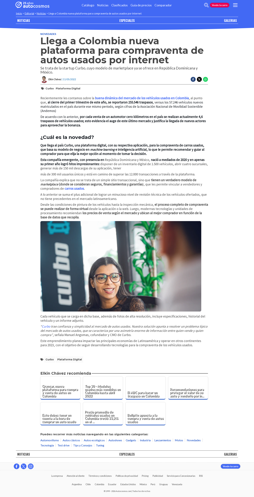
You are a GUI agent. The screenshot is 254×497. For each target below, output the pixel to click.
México (143, 484)
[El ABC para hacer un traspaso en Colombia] (145, 388)
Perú (153, 484)
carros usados (74, 188)
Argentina (77, 484)
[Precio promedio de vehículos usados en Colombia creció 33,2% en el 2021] (103, 413)
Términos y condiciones (100, 475)
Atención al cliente (75, 475)
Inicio (19, 13)
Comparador (163, 5)
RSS (201, 475)
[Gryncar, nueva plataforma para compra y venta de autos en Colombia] (60, 388)
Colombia (99, 484)
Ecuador (112, 484)
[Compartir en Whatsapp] (205, 79)
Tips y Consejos (82, 445)
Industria (145, 440)
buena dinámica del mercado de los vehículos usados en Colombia (142, 98)
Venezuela (177, 484)
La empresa (57, 475)
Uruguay (163, 484)
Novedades (48, 33)
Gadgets (131, 440)
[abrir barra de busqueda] (206, 5)
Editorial (29, 13)
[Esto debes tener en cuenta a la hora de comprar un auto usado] (60, 413)
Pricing (145, 475)
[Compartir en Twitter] (199, 79)
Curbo (50, 88)
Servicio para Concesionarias (181, 475)
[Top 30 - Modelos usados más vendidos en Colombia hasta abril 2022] (103, 388)
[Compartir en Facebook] (193, 79)
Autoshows (115, 440)
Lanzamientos (162, 440)
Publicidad (158, 475)
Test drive (63, 445)
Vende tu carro (219, 5)
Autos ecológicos (94, 440)
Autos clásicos (71, 440)
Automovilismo (49, 440)
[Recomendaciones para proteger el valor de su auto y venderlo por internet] (188, 388)
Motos (179, 440)
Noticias (102, 5)
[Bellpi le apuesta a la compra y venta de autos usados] (145, 413)
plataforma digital (68, 88)
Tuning (100, 445)
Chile (88, 484)
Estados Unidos (128, 484)
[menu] (235, 5)
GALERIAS (230, 20)
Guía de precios (141, 5)
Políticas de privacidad (127, 475)
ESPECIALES (127, 20)
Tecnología (47, 445)
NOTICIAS (23, 20)
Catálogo (88, 5)
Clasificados (119, 5)
